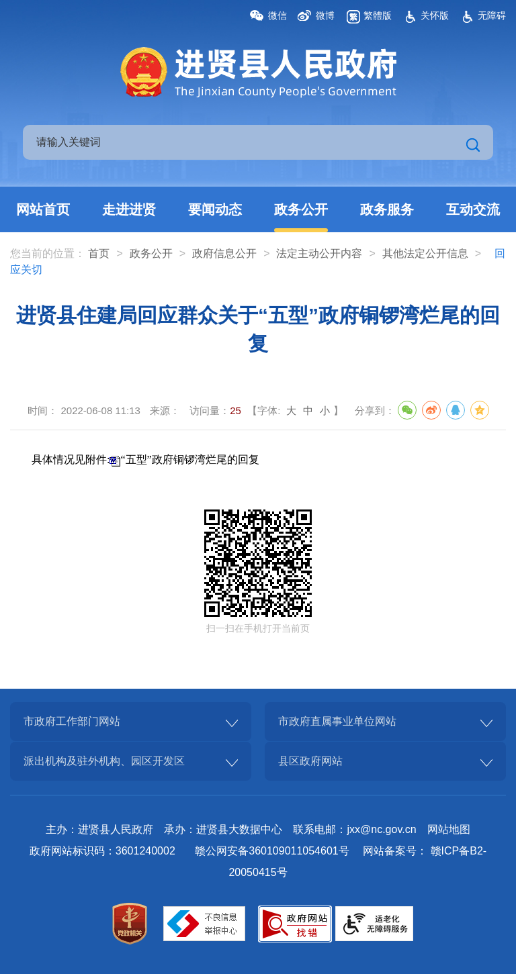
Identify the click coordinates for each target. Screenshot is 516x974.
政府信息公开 (224, 253)
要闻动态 (215, 209)
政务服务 (387, 209)
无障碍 (492, 15)
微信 (277, 15)
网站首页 (43, 209)
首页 (99, 253)
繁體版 (377, 15)
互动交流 (473, 209)
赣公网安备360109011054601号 (272, 851)
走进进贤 (129, 209)
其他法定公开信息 (425, 253)
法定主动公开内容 (319, 253)
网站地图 (448, 829)
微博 (325, 15)
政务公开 (301, 209)
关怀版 (435, 15)
